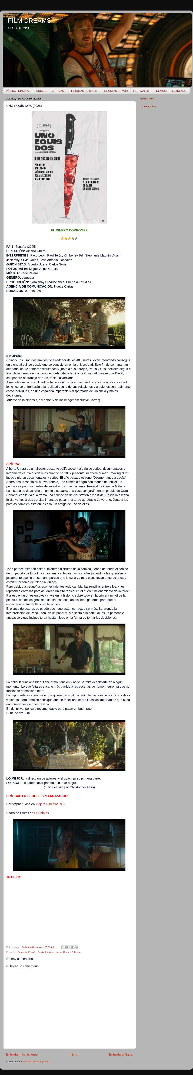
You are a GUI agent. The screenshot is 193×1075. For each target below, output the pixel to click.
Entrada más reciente (22, 1054)
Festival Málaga (46, 952)
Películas (76, 952)
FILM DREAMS (29, 20)
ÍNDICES (41, 90)
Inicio (73, 1054)
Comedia (22, 952)
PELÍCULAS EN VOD (115, 90)
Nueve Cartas (63, 952)
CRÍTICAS (58, 90)
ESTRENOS (179, 90)
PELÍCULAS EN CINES (83, 90)
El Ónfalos (41, 813)
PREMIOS (160, 90)
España (32, 952)
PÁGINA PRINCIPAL (18, 90)
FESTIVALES (141, 90)
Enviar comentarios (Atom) (35, 1061)
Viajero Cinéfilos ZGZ (51, 804)
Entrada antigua (120, 1054)
